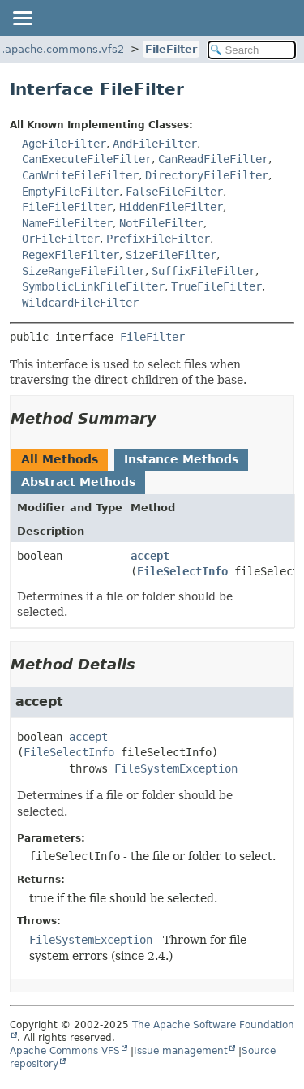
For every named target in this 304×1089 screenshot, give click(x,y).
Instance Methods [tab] (181, 459)
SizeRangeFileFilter (83, 271)
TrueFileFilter (216, 286)
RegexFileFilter (70, 254)
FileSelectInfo (182, 571)
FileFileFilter (67, 206)
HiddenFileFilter (171, 206)
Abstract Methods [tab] (78, 482)
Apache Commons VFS (65, 1051)
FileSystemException (176, 768)
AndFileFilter (155, 143)
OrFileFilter (61, 238)
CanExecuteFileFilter (87, 159)
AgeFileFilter (64, 143)
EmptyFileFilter (70, 191)
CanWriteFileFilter (80, 175)
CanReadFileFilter (213, 159)
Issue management (181, 1051)
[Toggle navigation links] (22, 17)
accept (150, 555)
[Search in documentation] (252, 50)
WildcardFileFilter (80, 302)
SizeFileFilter (171, 254)
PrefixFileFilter (158, 238)
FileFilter (171, 49)
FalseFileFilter (174, 191)
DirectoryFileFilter (206, 175)
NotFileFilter (161, 223)
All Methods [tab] (59, 459)
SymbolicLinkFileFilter (93, 286)
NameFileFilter (67, 223)
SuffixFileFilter (203, 271)
